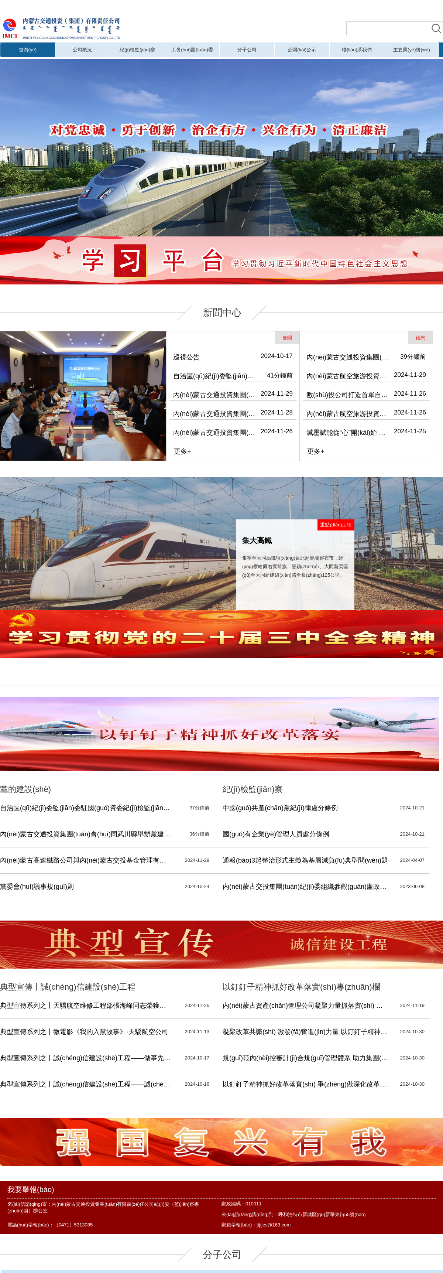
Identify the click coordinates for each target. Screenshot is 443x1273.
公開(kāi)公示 (302, 49)
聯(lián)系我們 (357, 49)
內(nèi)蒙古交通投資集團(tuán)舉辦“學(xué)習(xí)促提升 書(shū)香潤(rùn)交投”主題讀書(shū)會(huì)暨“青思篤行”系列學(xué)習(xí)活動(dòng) (348, 357)
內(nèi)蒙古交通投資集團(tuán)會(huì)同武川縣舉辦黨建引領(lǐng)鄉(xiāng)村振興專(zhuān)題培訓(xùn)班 (215, 395)
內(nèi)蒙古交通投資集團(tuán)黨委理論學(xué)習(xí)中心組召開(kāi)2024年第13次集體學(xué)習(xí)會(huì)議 (215, 413)
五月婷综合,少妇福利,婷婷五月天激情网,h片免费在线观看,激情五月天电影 (156, 6)
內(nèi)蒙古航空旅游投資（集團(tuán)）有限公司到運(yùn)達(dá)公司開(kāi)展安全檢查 (348, 376)
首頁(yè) (28, 49)
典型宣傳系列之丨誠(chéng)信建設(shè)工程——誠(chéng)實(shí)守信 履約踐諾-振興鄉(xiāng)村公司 (86, 1084)
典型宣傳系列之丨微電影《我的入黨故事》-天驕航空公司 (84, 1031)
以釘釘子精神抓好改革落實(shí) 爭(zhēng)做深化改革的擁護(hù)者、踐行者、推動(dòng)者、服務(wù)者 (306, 1084)
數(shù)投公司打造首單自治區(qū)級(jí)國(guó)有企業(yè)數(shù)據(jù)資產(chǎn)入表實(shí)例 (348, 395)
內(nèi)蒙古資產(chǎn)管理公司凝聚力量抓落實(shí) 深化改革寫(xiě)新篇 (306, 1005)
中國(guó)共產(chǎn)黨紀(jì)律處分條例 (280, 808)
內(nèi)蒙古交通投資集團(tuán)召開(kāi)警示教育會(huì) (215, 432)
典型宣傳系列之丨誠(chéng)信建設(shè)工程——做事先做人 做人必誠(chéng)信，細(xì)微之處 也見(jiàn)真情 (86, 1058)
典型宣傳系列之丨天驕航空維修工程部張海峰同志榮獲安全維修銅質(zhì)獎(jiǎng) (86, 1005)
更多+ (182, 451)
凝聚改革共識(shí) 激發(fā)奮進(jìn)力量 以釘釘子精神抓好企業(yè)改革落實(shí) (306, 1031)
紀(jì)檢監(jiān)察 (137, 49)
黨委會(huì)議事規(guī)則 (37, 886)
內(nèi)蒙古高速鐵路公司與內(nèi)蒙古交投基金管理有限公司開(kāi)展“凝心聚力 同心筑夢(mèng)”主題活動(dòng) (86, 860)
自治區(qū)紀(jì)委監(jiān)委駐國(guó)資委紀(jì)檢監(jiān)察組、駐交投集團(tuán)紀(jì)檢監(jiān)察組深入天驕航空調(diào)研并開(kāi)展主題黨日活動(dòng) (215, 376)
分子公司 (247, 49)
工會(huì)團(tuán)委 (192, 49)
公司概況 (82, 49)
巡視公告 (186, 357)
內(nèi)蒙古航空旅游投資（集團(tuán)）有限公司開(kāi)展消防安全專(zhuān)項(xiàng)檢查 (348, 413)
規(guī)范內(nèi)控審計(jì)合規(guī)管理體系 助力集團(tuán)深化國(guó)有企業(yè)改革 (306, 1058)
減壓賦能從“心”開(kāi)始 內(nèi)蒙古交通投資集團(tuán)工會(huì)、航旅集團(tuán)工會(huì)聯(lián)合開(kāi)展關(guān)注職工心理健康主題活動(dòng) (348, 432)
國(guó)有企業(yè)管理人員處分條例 (276, 834)
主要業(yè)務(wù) (411, 49)
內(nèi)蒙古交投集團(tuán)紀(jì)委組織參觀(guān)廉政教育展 (306, 886)
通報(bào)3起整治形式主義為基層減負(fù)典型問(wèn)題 (305, 860)
